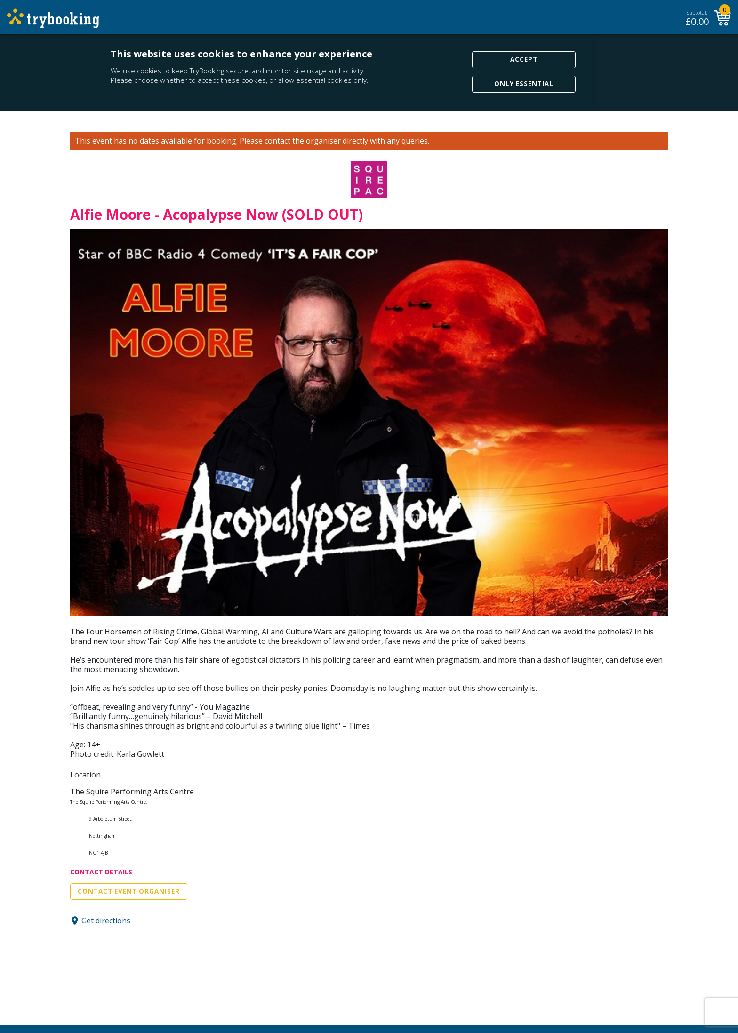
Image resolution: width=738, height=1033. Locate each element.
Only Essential (524, 84)
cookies (149, 70)
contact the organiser (303, 140)
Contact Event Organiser (129, 891)
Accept (523, 59)
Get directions (105, 920)
